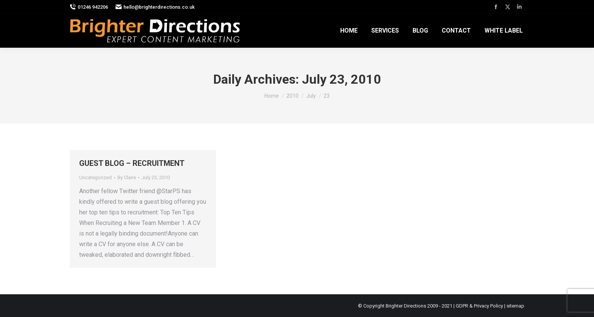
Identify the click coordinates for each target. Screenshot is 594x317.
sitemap (515, 306)
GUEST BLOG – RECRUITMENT (131, 163)
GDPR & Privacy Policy (479, 306)
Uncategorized (95, 177)
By (126, 177)
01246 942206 (89, 7)
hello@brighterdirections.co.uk (155, 7)
